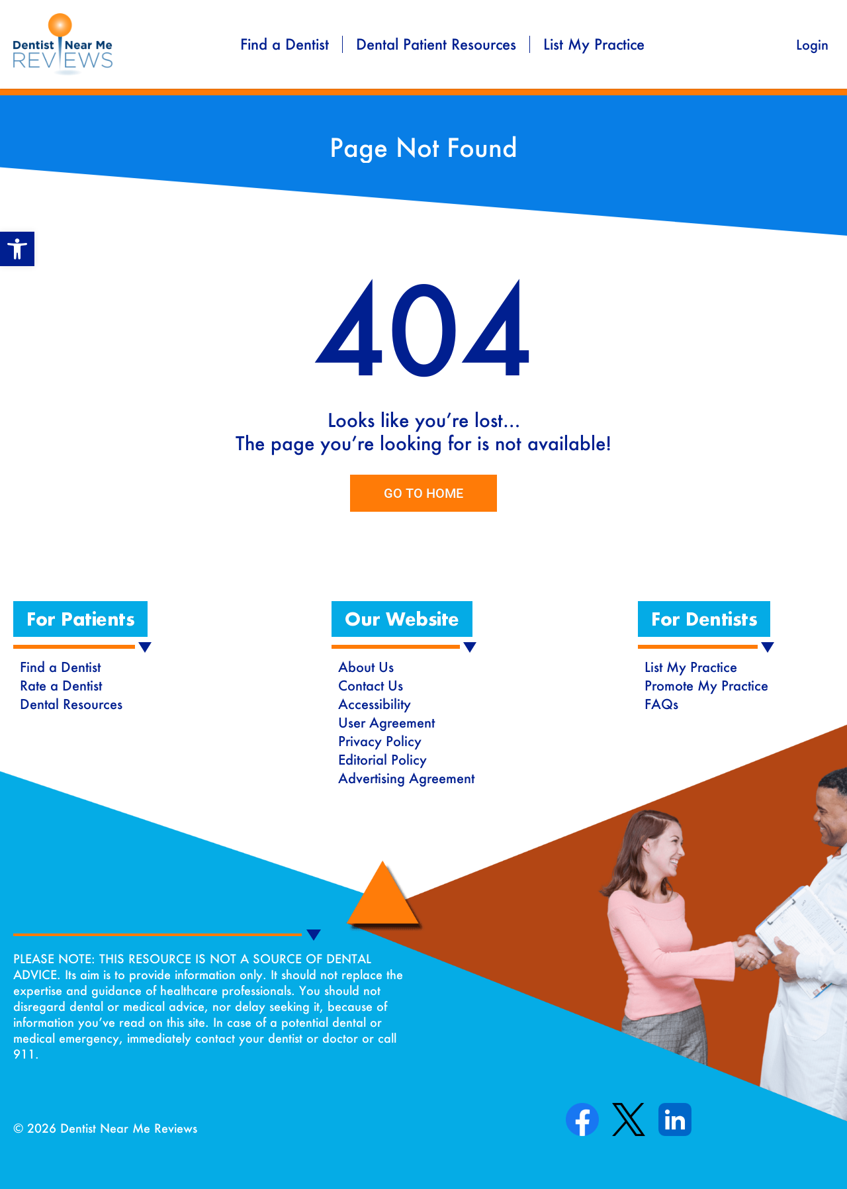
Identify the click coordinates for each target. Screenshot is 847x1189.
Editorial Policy (382, 759)
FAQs (661, 703)
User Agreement (386, 722)
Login (812, 44)
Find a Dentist (284, 44)
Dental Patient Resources (436, 44)
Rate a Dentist (61, 685)
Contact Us (370, 685)
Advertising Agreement (406, 777)
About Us (366, 666)
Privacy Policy (380, 740)
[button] (80, 619)
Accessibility (374, 703)
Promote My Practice (706, 685)
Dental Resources (71, 703)
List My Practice (594, 44)
